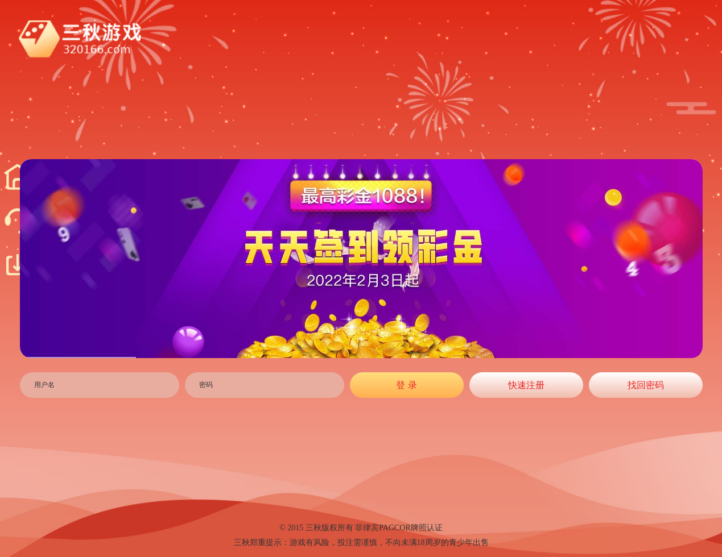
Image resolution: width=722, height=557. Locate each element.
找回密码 (646, 385)
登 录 (406, 385)
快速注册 (526, 385)
